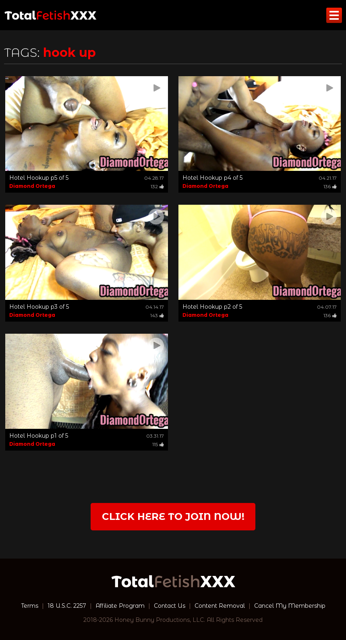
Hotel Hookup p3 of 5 (39, 306)
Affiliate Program (120, 605)
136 (330, 186)
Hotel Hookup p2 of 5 (212, 306)
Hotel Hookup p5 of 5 (38, 177)
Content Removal (220, 605)
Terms (29, 605)
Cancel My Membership (289, 605)
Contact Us (169, 605)
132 (157, 186)
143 (157, 315)
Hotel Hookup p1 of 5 (38, 435)
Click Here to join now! (173, 516)
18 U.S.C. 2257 (67, 605)
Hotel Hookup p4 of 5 (212, 177)
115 (158, 444)
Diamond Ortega (32, 186)
